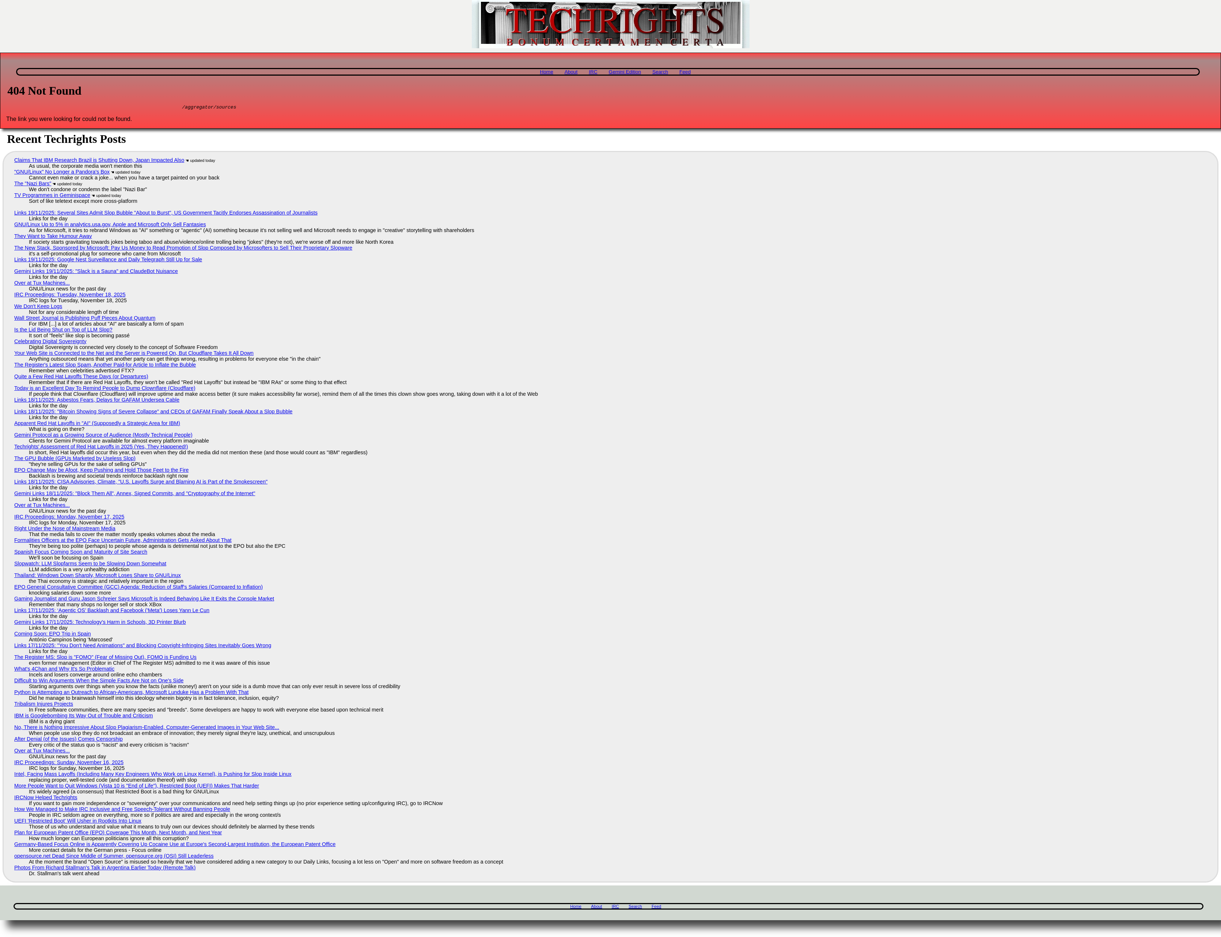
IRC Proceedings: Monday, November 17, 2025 (69, 518)
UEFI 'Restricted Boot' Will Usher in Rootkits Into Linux (77, 822)
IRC (593, 72)
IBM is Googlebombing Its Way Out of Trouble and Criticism (83, 717)
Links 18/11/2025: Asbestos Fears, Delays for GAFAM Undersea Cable (96, 401)
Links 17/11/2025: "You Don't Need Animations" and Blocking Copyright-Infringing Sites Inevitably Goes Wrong (142, 646)
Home (546, 72)
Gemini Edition (625, 72)
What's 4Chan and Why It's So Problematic (64, 670)
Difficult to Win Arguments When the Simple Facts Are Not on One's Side (98, 681)
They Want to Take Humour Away (53, 237)
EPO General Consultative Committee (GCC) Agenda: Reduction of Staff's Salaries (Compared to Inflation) (138, 588)
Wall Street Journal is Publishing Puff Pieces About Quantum (84, 319)
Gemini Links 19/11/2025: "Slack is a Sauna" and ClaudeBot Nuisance (96, 272)
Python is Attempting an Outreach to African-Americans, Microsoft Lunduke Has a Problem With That (131, 693)
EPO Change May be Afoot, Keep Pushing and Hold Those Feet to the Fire (101, 471)
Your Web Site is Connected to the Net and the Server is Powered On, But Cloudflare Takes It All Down (134, 354)
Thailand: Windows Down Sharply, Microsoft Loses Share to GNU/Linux (97, 576)
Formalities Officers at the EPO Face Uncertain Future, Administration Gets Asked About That (123, 541)
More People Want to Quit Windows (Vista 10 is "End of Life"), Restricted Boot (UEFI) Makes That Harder (136, 787)
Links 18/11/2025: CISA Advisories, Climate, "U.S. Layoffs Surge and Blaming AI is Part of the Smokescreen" (141, 483)
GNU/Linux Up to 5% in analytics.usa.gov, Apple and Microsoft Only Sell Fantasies (110, 225)
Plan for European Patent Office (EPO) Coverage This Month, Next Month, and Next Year (118, 834)
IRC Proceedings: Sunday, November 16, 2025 (69, 763)
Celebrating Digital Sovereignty (50, 342)
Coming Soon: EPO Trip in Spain (52, 635)
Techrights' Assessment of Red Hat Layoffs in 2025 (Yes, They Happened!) (101, 448)
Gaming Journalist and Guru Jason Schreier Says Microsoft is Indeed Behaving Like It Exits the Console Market (144, 600)
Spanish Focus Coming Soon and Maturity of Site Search (80, 553)
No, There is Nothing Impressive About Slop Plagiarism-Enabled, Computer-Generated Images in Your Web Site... (146, 728)
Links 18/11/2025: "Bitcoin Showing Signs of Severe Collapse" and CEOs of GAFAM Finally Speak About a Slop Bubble (153, 413)
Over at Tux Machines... (42, 284)
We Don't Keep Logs (38, 307)
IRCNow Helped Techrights (45, 798)
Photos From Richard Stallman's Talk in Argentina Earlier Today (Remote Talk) (105, 869)
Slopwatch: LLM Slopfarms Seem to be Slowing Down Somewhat (90, 565)
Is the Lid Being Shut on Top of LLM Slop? (63, 331)
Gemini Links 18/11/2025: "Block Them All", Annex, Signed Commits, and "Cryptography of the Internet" (134, 494)
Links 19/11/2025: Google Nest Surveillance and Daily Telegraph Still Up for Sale (108, 260)
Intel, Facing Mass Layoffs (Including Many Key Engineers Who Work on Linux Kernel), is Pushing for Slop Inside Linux (153, 775)
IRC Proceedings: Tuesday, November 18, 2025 (70, 296)
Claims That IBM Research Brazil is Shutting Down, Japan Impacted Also (99, 161)
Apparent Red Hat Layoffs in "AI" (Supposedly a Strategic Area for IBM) (97, 424)
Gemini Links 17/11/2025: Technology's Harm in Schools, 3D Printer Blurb (100, 623)
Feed (685, 72)
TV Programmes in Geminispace (52, 196)
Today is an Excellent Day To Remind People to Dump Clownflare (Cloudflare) (105, 389)
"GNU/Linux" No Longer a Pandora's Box (62, 173)
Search (660, 72)
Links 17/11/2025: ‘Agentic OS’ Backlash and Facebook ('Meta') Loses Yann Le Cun (111, 611)
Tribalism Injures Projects (43, 705)
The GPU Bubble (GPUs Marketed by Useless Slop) (75, 459)
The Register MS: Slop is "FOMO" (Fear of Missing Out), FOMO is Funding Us (105, 658)
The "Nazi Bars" (32, 184)
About (571, 72)
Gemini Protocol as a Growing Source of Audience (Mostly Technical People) (103, 436)
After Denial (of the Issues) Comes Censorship (68, 740)
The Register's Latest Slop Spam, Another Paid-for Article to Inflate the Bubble (105, 366)
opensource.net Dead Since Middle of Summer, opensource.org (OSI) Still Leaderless (114, 857)
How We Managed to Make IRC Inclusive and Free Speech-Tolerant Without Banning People (122, 810)
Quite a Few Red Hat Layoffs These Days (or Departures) (81, 377)
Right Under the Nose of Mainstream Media (64, 529)
